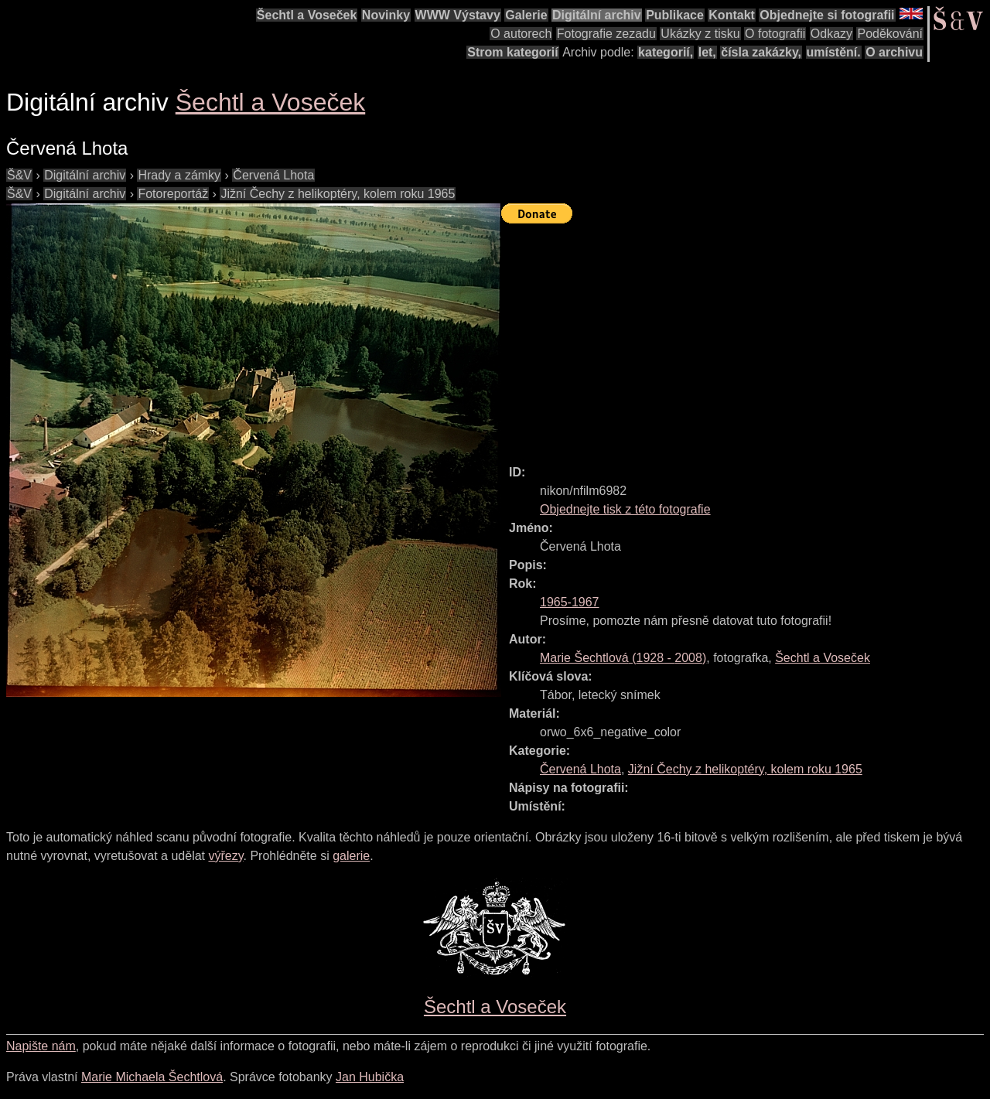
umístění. (834, 52)
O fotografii (775, 33)
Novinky (386, 15)
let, (707, 52)
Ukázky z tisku (700, 33)
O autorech (520, 33)
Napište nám (41, 1046)
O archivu (894, 52)
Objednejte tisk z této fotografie (625, 509)
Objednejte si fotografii (827, 15)
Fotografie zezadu (606, 33)
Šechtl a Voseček (307, 15)
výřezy (225, 855)
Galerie (526, 15)
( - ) (623, 657)
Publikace (675, 15)
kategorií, (665, 52)
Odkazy (831, 33)
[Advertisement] (745, 337)
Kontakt (731, 15)
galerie (351, 855)
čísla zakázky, (761, 52)
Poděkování (890, 33)
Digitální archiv (596, 15)
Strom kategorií (512, 52)
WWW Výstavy (457, 15)
